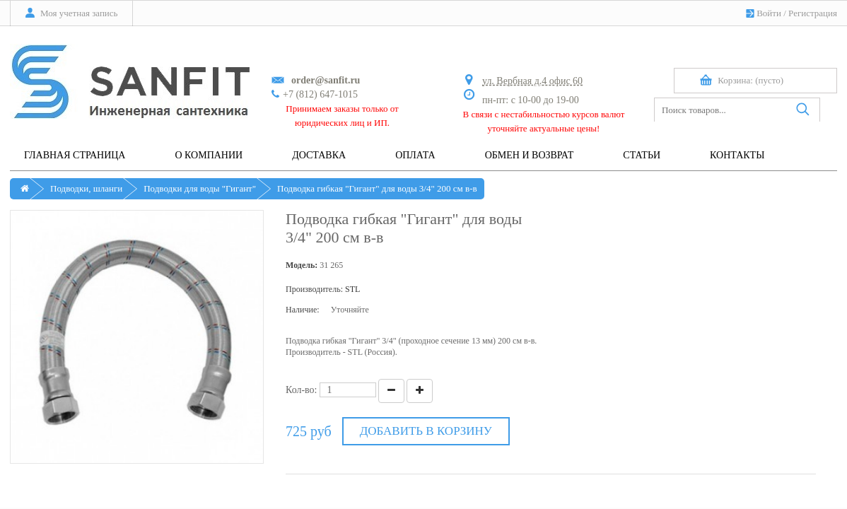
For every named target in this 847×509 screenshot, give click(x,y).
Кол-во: (301, 390)
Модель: (301, 265)
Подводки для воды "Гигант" (200, 188)
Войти (769, 13)
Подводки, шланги (86, 188)
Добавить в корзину (426, 431)
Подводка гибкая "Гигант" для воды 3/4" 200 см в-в (377, 188)
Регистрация (812, 13)
